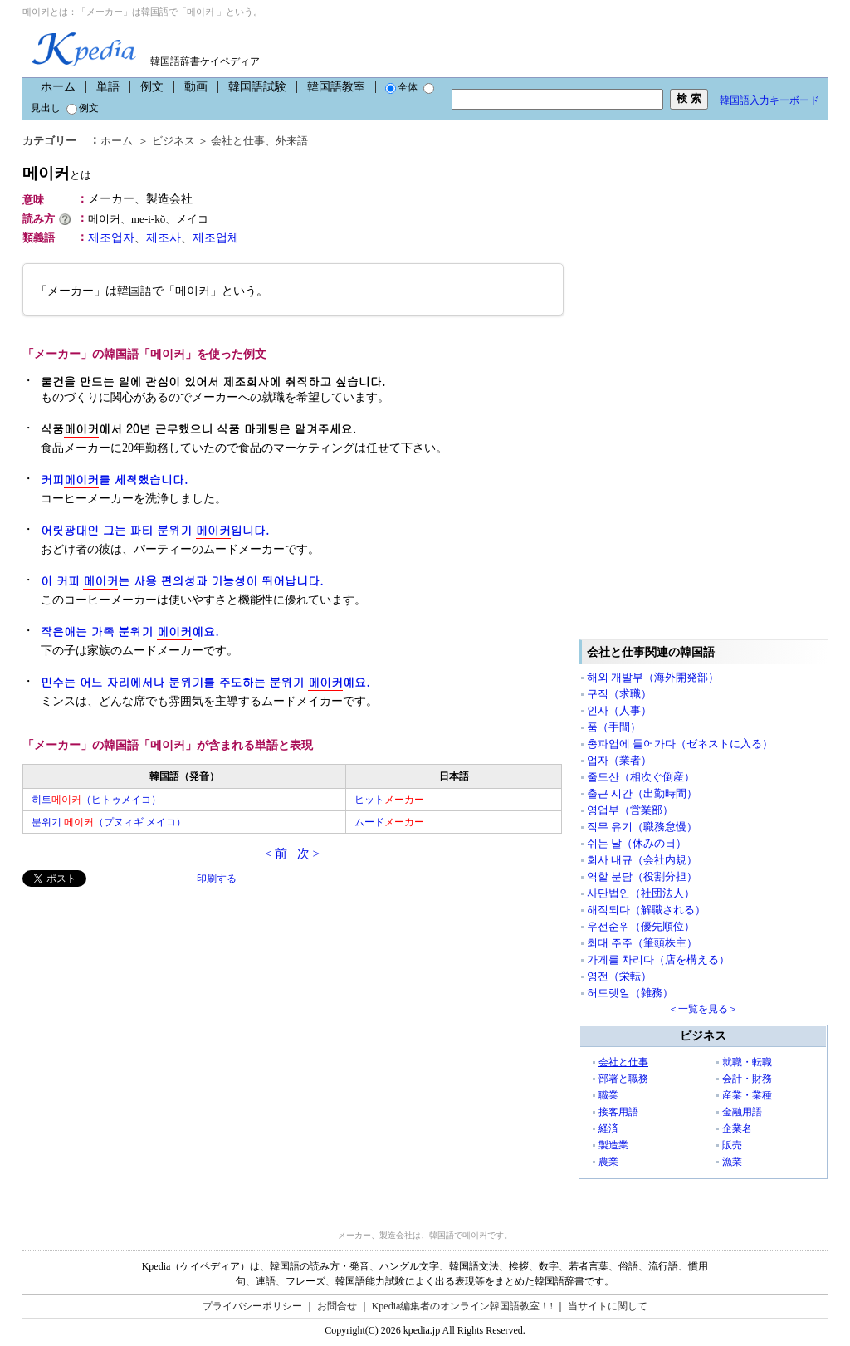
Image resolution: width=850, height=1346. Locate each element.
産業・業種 (747, 1095)
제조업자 (111, 238)
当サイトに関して (607, 1306)
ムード (389, 822)
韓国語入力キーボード (769, 100)
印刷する (217, 878)
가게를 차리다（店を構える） (658, 959)
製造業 (613, 1145)
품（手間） (614, 727)
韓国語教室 (336, 87)
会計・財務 (747, 1078)
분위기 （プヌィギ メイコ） (109, 822)
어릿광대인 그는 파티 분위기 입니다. (155, 530)
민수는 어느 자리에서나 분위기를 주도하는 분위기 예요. (205, 682)
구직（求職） (619, 694)
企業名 (737, 1128)
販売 (732, 1145)
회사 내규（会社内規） (642, 860)
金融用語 (742, 1112)
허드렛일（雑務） (630, 992)
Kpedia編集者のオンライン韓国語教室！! (463, 1306)
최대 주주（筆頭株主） (642, 943)
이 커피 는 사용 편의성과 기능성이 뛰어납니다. (182, 581)
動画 (196, 87)
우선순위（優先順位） (641, 926)
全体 (401, 87)
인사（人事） (619, 710)
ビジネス (173, 141)
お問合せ (337, 1306)
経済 (608, 1128)
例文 (152, 87)
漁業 (732, 1161)
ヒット (389, 799)
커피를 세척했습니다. (114, 479)
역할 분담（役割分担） (642, 876)
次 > (308, 853)
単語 (108, 87)
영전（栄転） (619, 976)
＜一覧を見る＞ (703, 1009)
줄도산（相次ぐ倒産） (641, 777)
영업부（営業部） (630, 810)
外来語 (292, 141)
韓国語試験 (257, 87)
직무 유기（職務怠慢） (642, 826)
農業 (608, 1161)
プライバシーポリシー (252, 1306)
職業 (608, 1095)
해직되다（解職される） (646, 909)
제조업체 (216, 238)
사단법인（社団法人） (641, 893)
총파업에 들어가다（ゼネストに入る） (680, 743)
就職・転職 (747, 1062)
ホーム (58, 87)
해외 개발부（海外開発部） (653, 677)
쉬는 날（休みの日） (636, 843)
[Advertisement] (146, 1003)
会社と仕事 (238, 141)
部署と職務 (623, 1078)
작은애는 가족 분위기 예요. (130, 631)
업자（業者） (619, 760)
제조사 (163, 238)
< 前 (276, 853)
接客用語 (618, 1112)
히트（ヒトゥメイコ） (96, 799)
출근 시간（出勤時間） (642, 793)
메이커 (56, 173)
